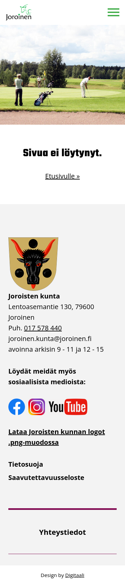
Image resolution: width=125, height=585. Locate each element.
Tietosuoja (25, 464)
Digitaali (74, 575)
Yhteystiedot (62, 532)
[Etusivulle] (19, 12)
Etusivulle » (62, 176)
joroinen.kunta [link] (50, 338)
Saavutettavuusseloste (46, 477)
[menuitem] (62, 464)
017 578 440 (43, 327)
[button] (113, 12)
